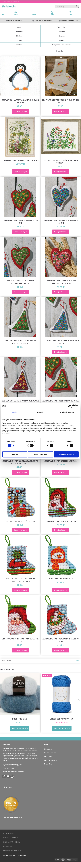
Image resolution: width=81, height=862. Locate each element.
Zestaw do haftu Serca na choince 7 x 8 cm (60, 402)
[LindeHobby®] (9, 6)
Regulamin (7, 846)
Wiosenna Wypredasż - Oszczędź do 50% (11, 1)
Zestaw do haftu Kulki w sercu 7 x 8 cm (20, 221)
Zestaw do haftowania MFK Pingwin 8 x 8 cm (20, 101)
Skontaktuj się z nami (12, 842)
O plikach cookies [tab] (67, 412)
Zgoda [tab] (14, 412)
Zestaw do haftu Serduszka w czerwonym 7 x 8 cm (60, 281)
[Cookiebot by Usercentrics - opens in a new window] (69, 406)
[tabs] (70, 13)
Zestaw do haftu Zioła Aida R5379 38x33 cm (61, 161)
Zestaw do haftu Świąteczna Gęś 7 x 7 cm (60, 640)
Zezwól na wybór (40, 454)
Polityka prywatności (12, 850)
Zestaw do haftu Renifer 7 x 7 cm (60, 461)
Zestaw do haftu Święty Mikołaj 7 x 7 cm (20, 640)
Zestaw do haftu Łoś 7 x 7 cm (20, 521)
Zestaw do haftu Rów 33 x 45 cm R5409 (20, 160)
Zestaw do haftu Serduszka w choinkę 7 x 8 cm (20, 342)
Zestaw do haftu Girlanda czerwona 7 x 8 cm (20, 281)
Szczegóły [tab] (40, 412)
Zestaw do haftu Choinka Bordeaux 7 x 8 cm (20, 402)
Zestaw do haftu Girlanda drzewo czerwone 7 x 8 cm (20, 462)
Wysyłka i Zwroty (9, 768)
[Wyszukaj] (77, 6)
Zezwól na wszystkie (66, 454)
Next (77, 661)
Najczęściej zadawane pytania (12, 765)
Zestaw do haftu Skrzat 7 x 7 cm (61, 521)
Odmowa (14, 454)
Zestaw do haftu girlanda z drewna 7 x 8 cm (60, 342)
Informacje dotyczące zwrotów (13, 772)
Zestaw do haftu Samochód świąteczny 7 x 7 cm (20, 580)
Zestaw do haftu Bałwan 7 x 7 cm (60, 579)
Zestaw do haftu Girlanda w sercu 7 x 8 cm (60, 221)
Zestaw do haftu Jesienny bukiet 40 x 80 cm (60, 101)
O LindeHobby (8, 834)
